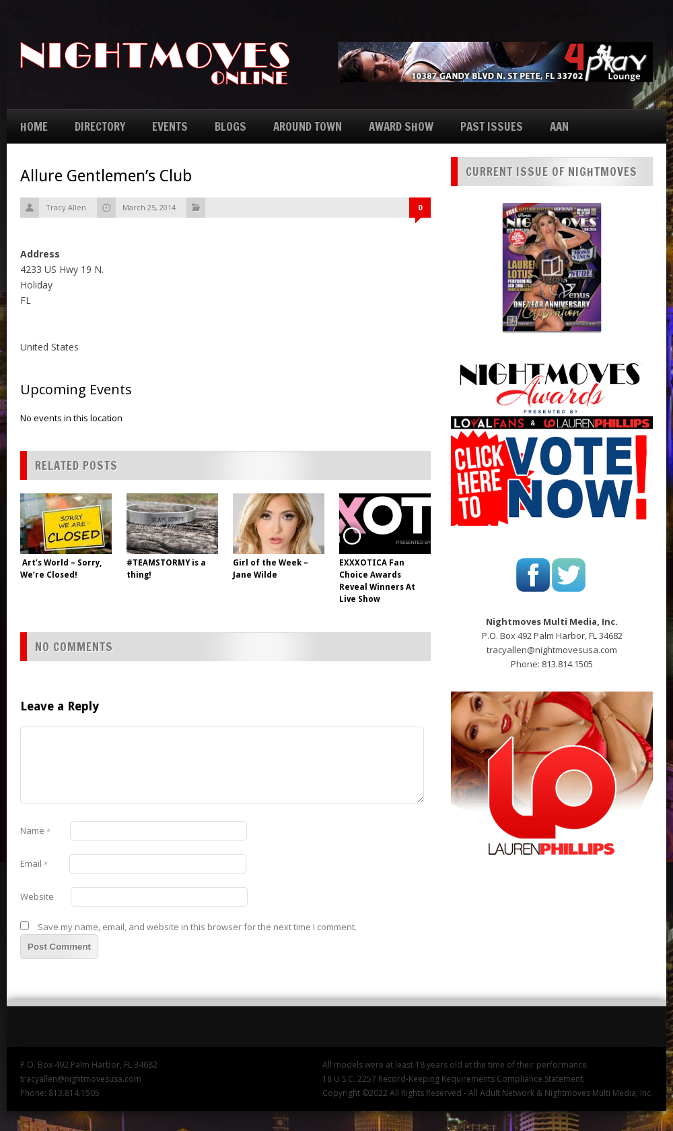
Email (34, 863)
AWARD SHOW (401, 126)
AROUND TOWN (307, 126)
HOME (34, 126)
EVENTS (170, 126)
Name (35, 830)
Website (37, 896)
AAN (559, 126)
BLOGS (230, 126)
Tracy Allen (66, 207)
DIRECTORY (100, 126)
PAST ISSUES (491, 126)
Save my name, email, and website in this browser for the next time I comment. (197, 927)
